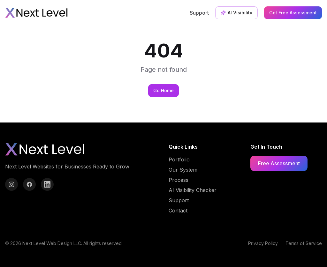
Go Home (163, 90)
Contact (178, 210)
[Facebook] (29, 184)
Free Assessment (279, 163)
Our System (183, 170)
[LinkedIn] (47, 184)
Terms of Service (303, 243)
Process (178, 180)
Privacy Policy (263, 243)
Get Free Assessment (293, 12)
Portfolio (179, 159)
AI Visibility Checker (193, 190)
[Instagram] (11, 184)
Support (199, 13)
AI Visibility (236, 12)
